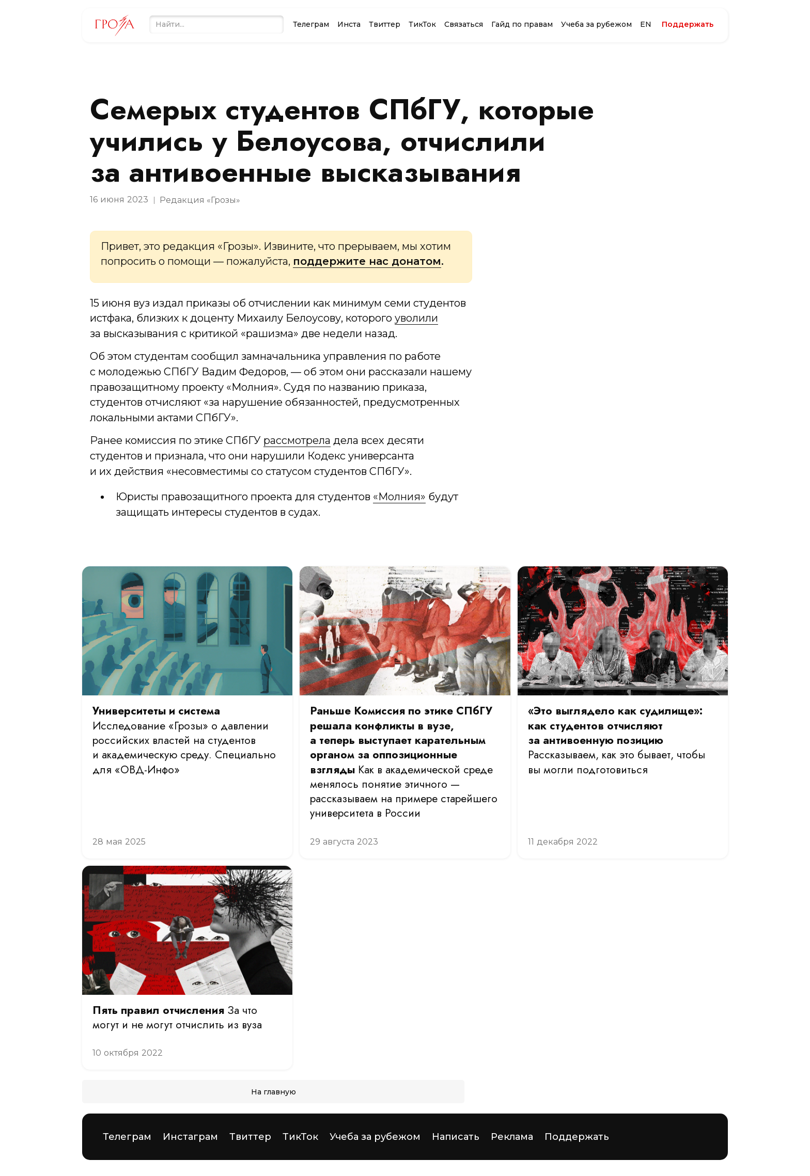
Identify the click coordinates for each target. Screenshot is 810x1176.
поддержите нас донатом (367, 261)
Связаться (463, 24)
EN (645, 24)
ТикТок (422, 24)
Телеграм (311, 24)
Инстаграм (190, 1136)
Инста (349, 24)
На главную (273, 1091)
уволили (416, 318)
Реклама (512, 1136)
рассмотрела (297, 440)
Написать (455, 1136)
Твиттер (384, 24)
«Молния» (399, 496)
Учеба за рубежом (596, 24)
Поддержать (576, 1136)
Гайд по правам (522, 24)
